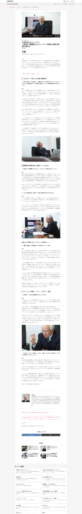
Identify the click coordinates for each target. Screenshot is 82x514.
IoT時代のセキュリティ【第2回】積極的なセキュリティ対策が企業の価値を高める (40, 44)
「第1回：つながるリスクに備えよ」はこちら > (31, 73)
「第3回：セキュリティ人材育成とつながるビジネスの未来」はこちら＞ (36, 412)
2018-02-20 (24, 48)
